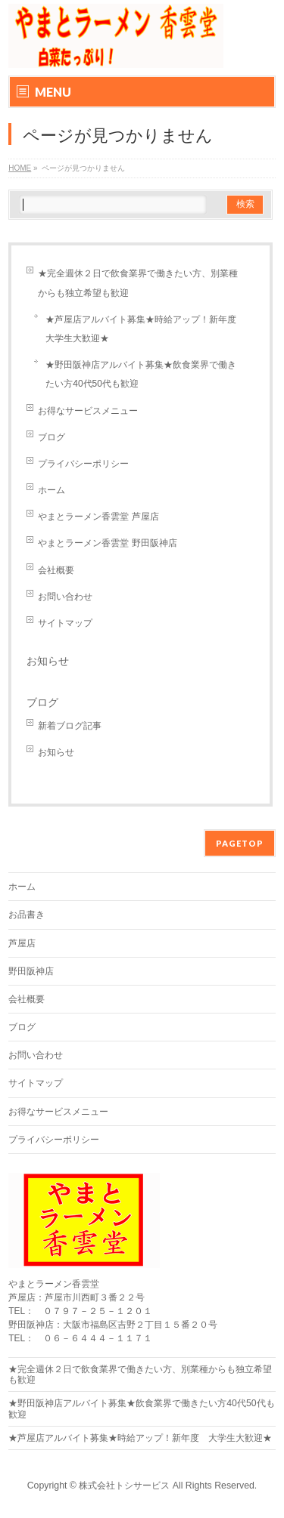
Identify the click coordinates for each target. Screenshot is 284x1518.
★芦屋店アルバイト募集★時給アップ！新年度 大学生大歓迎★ (145, 329)
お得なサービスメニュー (88, 411)
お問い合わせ (65, 596)
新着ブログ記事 (69, 725)
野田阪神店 (31, 971)
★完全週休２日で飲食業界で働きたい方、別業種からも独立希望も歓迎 (138, 283)
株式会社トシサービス (124, 1485)
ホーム (51, 490)
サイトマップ (65, 623)
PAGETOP (240, 843)
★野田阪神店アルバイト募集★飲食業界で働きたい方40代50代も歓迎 (140, 374)
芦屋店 (22, 943)
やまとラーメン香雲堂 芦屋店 (98, 516)
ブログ (51, 437)
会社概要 (56, 570)
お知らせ (48, 661)
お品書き (26, 914)
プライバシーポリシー (83, 463)
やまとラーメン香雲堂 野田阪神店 (107, 543)
